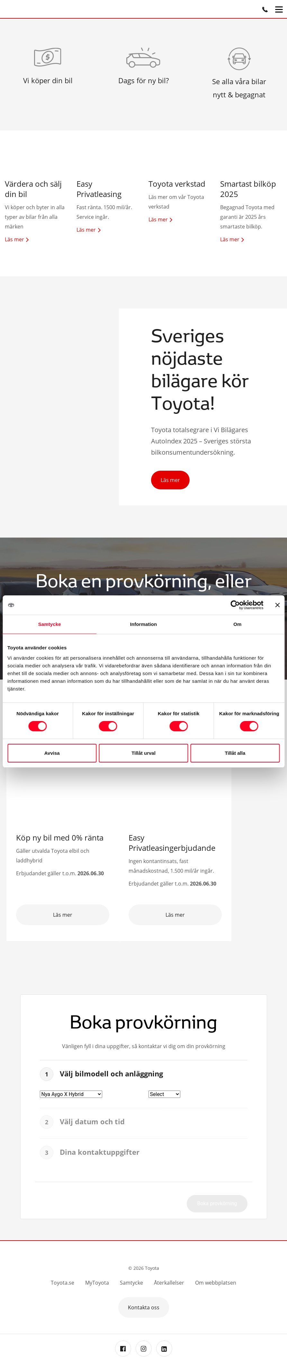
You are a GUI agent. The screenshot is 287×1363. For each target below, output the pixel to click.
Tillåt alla (235, 753)
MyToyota (97, 1282)
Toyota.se (62, 1282)
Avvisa (52, 753)
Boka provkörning (217, 1203)
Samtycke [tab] (49, 624)
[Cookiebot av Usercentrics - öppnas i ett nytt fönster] (235, 605)
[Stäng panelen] (277, 605)
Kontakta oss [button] (143, 1307)
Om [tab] (237, 624)
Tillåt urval (143, 753)
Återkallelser (169, 1282)
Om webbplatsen (215, 1282)
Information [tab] (143, 624)
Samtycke (131, 1282)
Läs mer (170, 480)
